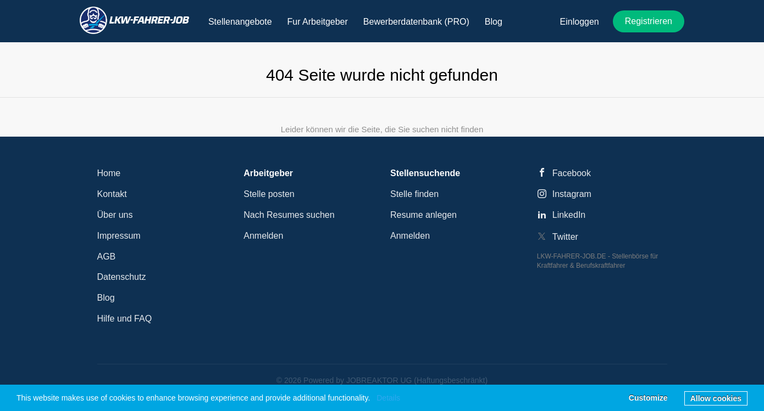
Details (388, 397)
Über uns (115, 214)
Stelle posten (269, 194)
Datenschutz (121, 276)
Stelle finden (414, 194)
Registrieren (648, 21)
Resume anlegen (423, 214)
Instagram (571, 194)
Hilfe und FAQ (124, 318)
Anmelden (263, 235)
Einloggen (579, 21)
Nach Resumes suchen (288, 214)
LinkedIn (569, 214)
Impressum (119, 235)
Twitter (565, 236)
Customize (648, 397)
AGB (106, 256)
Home (109, 173)
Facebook (571, 173)
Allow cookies (715, 398)
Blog (106, 297)
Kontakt (112, 194)
